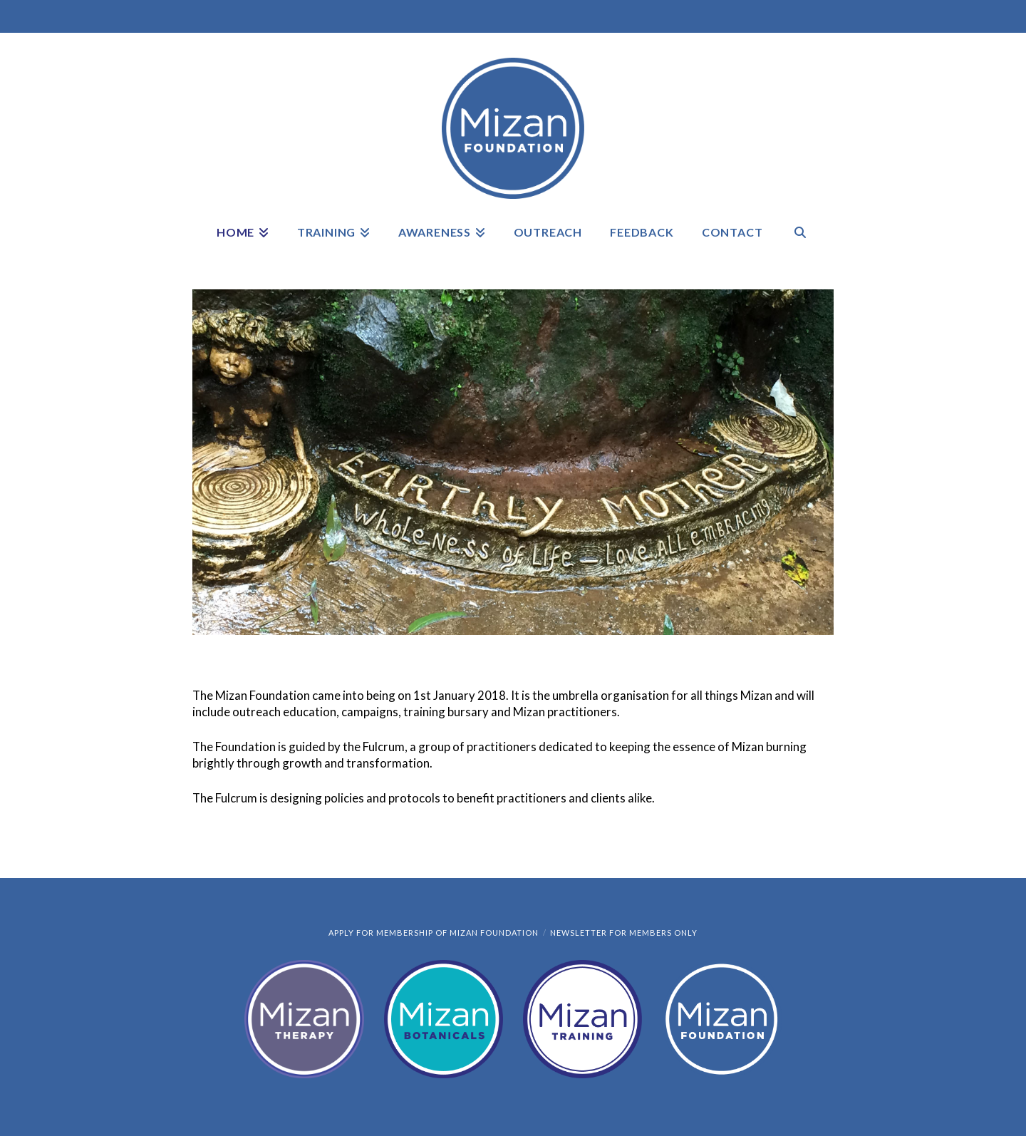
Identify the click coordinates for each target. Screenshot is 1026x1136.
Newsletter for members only (624, 932)
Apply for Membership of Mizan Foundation (433, 932)
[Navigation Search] (800, 241)
